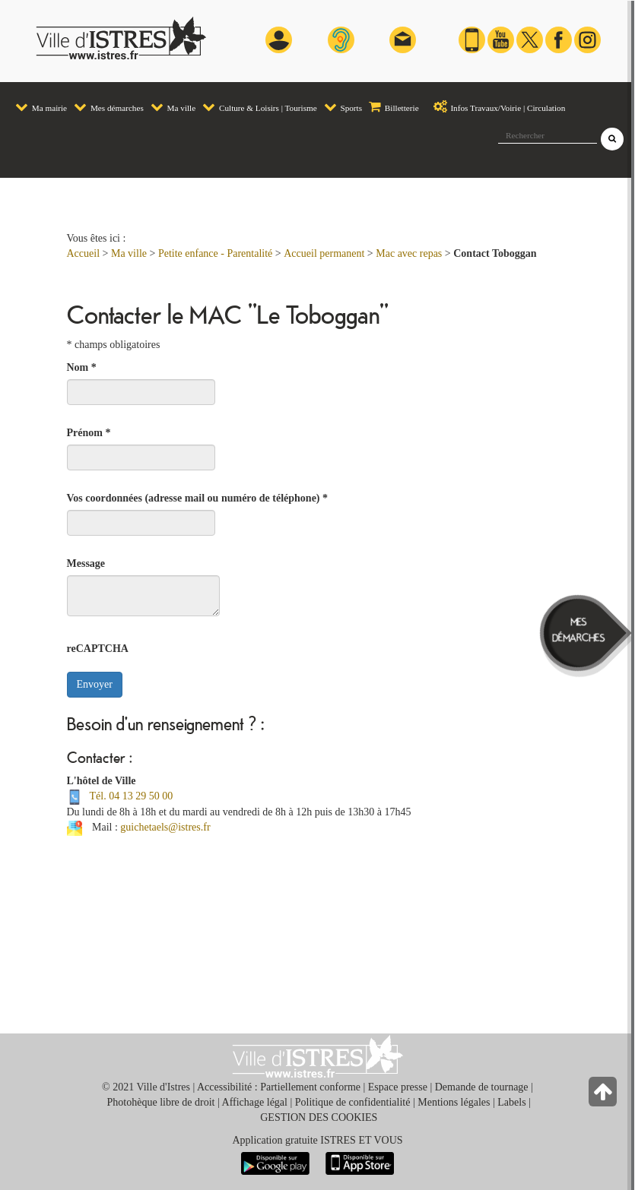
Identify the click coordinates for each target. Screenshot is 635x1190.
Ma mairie (41, 106)
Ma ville (173, 106)
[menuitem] (40, 100)
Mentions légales (454, 1102)
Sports (343, 106)
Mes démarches (109, 106)
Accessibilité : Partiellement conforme (278, 1087)
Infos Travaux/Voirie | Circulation (496, 106)
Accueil (83, 253)
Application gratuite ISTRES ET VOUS (317, 1140)
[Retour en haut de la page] (604, 1095)
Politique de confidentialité (353, 1102)
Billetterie (394, 106)
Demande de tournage (482, 1087)
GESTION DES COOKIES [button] (318, 1117)
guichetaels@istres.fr (165, 827)
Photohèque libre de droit (161, 1102)
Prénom (89, 432)
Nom (82, 367)
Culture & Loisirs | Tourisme (259, 106)
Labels (511, 1102)
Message (86, 563)
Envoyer (95, 684)
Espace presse (397, 1087)
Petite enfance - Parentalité (215, 253)
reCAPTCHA (98, 648)
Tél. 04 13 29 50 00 (131, 796)
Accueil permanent (324, 253)
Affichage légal (254, 1102)
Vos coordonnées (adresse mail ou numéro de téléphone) (198, 498)
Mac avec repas (409, 253)
